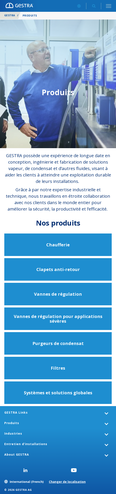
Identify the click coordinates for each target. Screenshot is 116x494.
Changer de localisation (67, 482)
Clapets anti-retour (58, 269)
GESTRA (9, 15)
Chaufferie (58, 245)
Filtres (58, 368)
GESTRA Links (16, 412)
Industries (13, 433)
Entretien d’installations (25, 444)
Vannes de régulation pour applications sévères (58, 318)
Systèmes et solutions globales (58, 393)
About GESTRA (16, 454)
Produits (11, 423)
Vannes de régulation (58, 294)
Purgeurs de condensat (58, 343)
